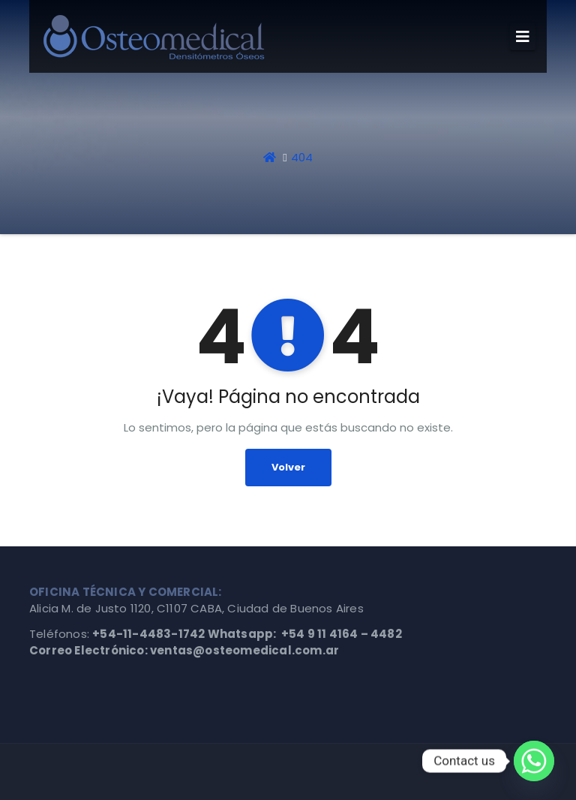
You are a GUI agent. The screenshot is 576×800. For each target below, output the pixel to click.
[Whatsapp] (534, 761)
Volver (288, 467)
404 (302, 157)
